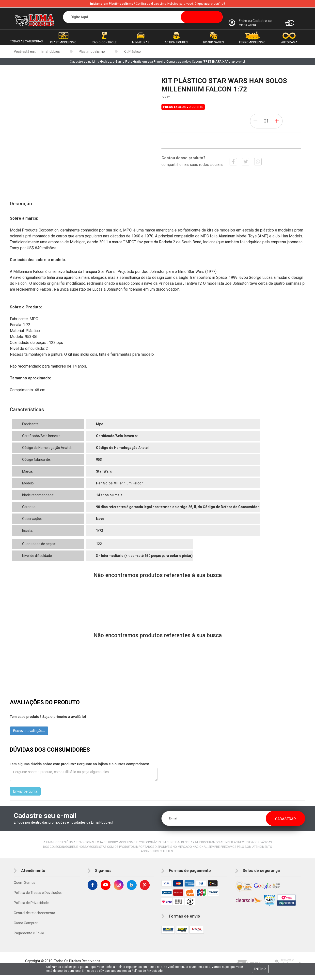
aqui (207, 3)
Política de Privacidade (31, 903)
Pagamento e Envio (29, 933)
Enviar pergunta (25, 791)
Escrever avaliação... (29, 731)
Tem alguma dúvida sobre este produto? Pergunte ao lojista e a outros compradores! (79, 764)
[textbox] (143, 17)
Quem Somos (24, 883)
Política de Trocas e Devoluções (38, 893)
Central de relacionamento (34, 913)
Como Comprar (26, 923)
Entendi (260, 969)
